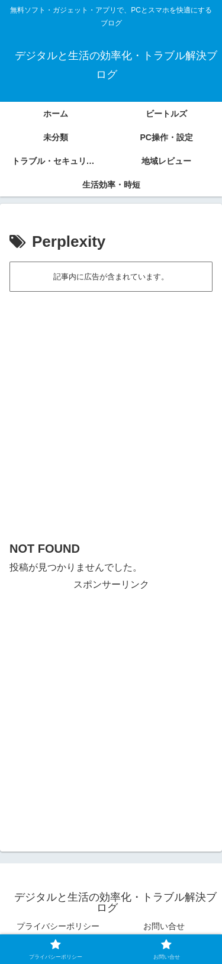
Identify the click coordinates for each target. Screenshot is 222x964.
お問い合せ (164, 926)
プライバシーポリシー (58, 926)
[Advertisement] (111, 410)
